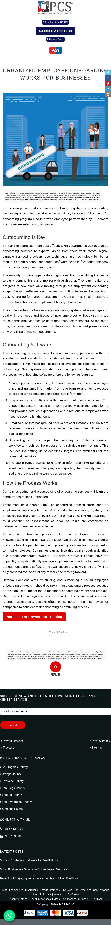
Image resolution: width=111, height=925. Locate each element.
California (73, 894)
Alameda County (11, 809)
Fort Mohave (69, 899)
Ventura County (11, 795)
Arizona (98, 899)
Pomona (55, 890)
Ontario (44, 890)
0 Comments (58, 631)
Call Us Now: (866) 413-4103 (55, 22)
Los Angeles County (14, 767)
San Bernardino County (16, 802)
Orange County (10, 774)
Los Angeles (16, 890)
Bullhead (83, 899)
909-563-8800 (14, 836)
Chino (4, 890)
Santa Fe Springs (42, 894)
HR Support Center (55, 39)
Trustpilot (8, 747)
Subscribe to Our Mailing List (55, 30)
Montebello (31, 890)
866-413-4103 (14, 829)
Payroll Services (12, 741)
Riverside (67, 890)
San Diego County (12, 788)
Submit (13, 725)
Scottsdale (45, 899)
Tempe (23, 899)
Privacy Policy (100, 741)
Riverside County (12, 781)
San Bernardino (82, 890)
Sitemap (96, 747)
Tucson (33, 899)
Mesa (57, 899)
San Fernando (101, 890)
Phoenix (13, 899)
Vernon (58, 894)
